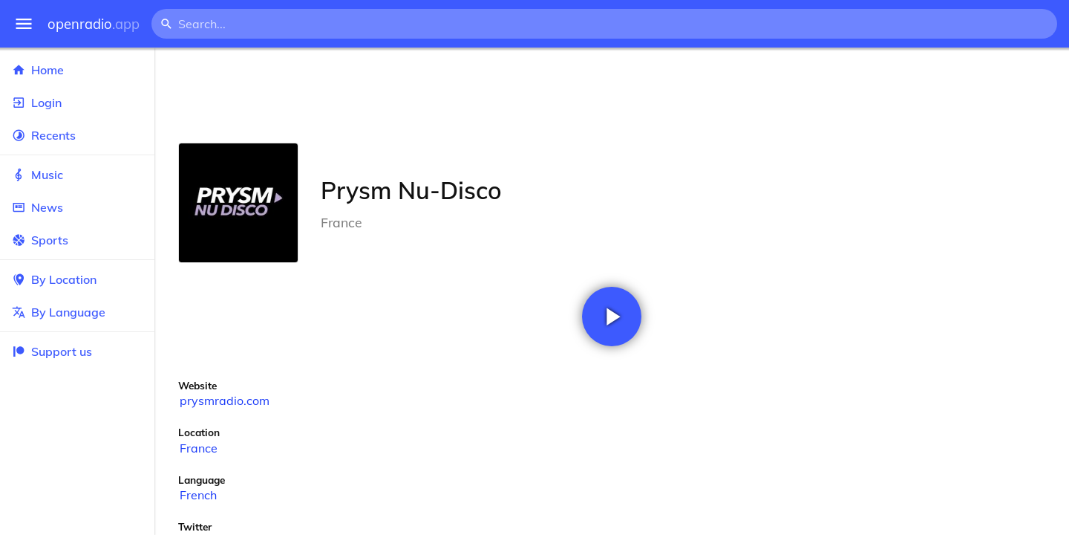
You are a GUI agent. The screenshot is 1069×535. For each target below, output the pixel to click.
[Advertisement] (611, 95)
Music (77, 174)
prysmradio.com (224, 400)
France (199, 448)
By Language (77, 312)
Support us (52, 351)
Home (77, 70)
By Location (77, 279)
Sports (77, 240)
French (198, 494)
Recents (77, 135)
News (77, 207)
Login (77, 102)
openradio (94, 24)
